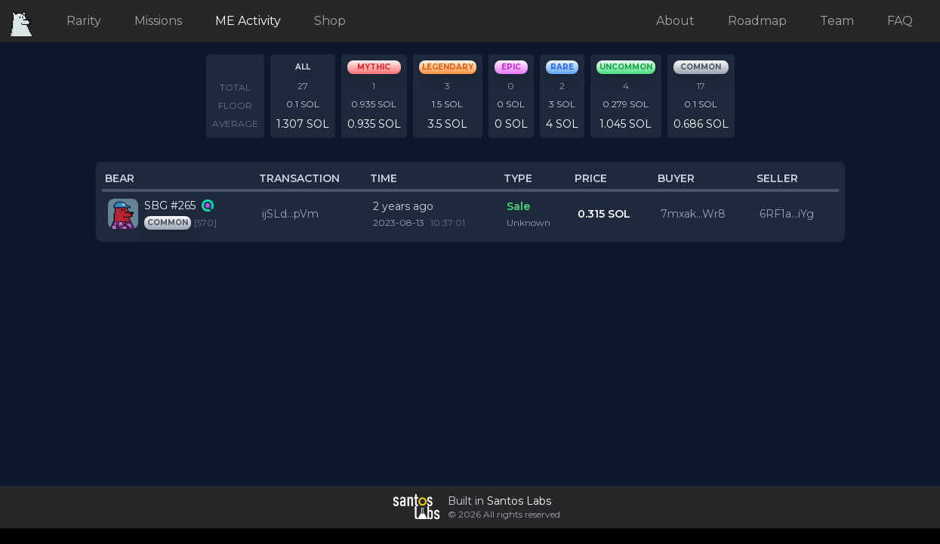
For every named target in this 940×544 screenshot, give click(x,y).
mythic (373, 67)
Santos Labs (519, 501)
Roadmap (757, 21)
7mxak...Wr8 (693, 214)
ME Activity (248, 21)
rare (562, 67)
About (675, 21)
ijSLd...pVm (290, 214)
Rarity (83, 21)
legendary (447, 67)
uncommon (625, 67)
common (700, 67)
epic (511, 67)
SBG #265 (170, 205)
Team (837, 21)
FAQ (900, 21)
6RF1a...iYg (787, 214)
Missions (158, 21)
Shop (330, 21)
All (302, 67)
